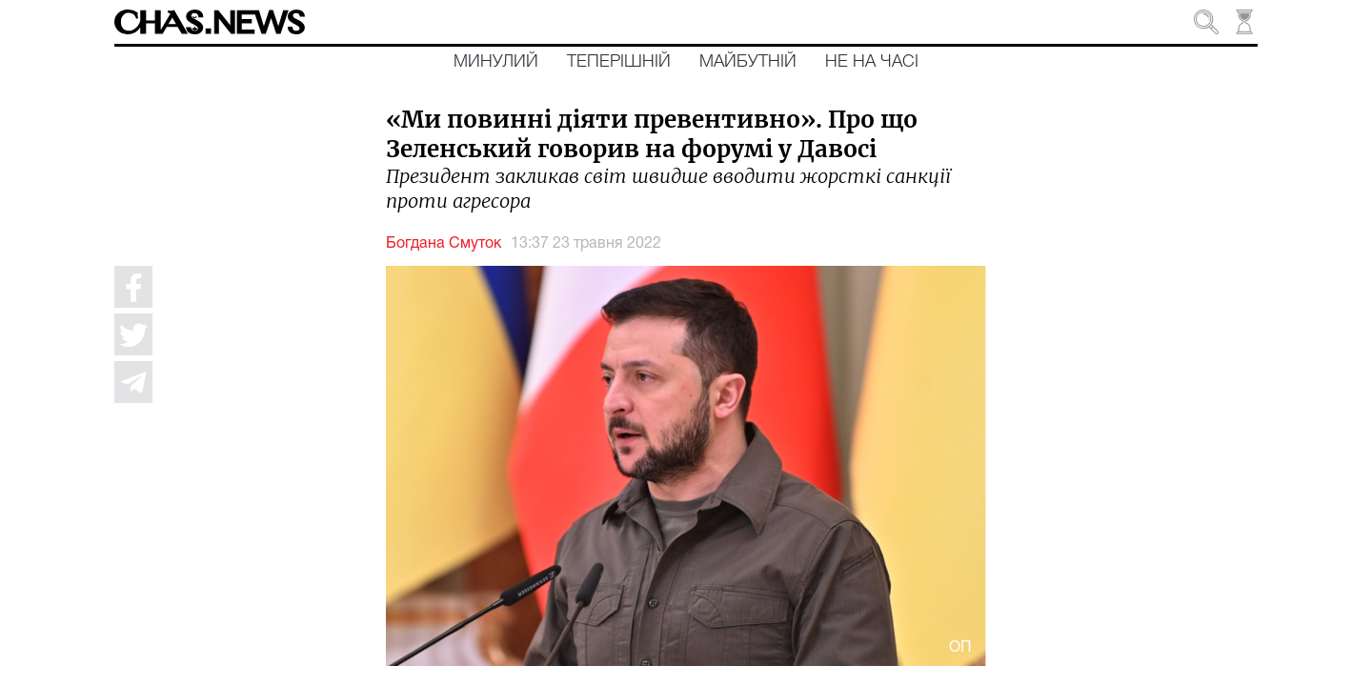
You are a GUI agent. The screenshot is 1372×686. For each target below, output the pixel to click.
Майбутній (748, 62)
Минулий (496, 62)
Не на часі (871, 62)
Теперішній (619, 62)
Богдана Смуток (443, 244)
